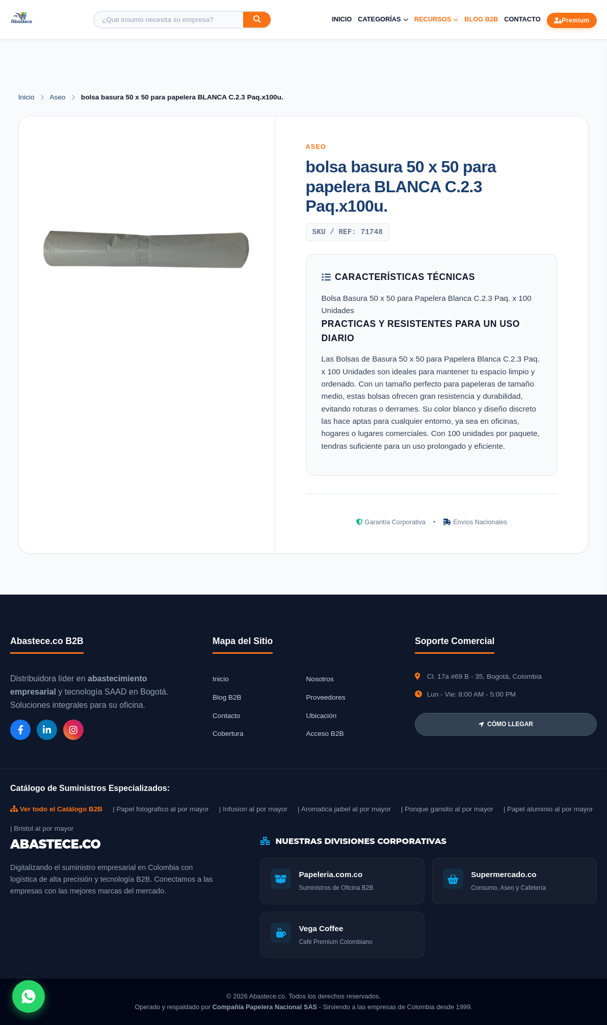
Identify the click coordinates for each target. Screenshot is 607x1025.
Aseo (58, 97)
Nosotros (320, 679)
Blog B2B (481, 19)
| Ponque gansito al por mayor (447, 809)
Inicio (342, 19)
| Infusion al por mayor (253, 809)
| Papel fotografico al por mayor (161, 809)
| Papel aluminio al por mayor (548, 809)
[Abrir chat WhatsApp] (28, 996)
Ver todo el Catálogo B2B (56, 809)
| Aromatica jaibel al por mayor (344, 809)
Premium (572, 20)
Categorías (383, 19)
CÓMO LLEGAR (506, 724)
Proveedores (326, 697)
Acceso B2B (325, 733)
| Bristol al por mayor (41, 828)
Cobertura (228, 733)
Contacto (522, 19)
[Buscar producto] (168, 20)
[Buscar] (257, 20)
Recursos (436, 19)
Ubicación (321, 716)
